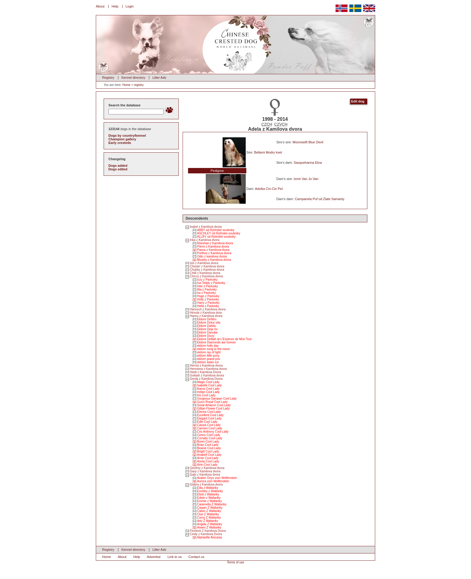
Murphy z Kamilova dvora (214, 259)
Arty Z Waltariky (207, 521)
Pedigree (217, 170)
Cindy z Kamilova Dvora (206, 534)
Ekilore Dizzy (205, 335)
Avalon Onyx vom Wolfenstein (217, 478)
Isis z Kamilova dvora (204, 263)
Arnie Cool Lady (207, 458)
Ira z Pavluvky (206, 292)
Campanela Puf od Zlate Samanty (319, 199)
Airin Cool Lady (207, 464)
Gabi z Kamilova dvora (205, 474)
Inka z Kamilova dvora (204, 240)
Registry (108, 77)
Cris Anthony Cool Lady (213, 431)
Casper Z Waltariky (210, 507)
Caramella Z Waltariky (211, 504)
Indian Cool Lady (208, 392)
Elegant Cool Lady (209, 418)
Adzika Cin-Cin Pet (269, 188)
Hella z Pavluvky (208, 306)
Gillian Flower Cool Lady (213, 408)
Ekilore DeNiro (206, 319)
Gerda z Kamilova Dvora (206, 378)
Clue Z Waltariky (208, 514)
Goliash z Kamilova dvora (207, 375)
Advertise (154, 557)
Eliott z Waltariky (208, 494)
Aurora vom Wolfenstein (213, 481)
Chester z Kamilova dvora (207, 266)
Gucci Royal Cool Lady (212, 402)
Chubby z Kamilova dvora (207, 269)
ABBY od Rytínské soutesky (215, 230)
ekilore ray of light (208, 352)
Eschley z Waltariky (210, 491)
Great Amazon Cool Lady (214, 405)
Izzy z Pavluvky (207, 279)
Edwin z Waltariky (209, 497)
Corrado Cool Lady (209, 438)
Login (130, 6)
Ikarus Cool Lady (208, 388)
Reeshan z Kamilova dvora (215, 243)
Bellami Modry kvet (268, 152)
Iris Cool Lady (206, 395)
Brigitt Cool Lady (208, 451)
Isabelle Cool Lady (209, 385)
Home (126, 85)
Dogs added (117, 165)
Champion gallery (122, 139)
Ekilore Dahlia (206, 326)
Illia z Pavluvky (207, 289)
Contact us (197, 557)
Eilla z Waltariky (207, 487)
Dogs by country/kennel (127, 135)
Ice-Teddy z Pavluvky (211, 283)
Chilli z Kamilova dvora (205, 273)
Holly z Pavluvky (208, 299)
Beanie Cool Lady (209, 448)
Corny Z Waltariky (209, 517)
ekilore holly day (208, 345)
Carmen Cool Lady (209, 428)
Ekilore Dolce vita (208, 322)
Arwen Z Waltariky (209, 527)
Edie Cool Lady (207, 421)
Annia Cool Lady (208, 461)
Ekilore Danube (207, 332)
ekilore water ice (208, 362)
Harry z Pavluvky (208, 302)
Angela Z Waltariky (209, 524)
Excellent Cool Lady (210, 415)
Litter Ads (159, 77)
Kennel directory (133, 77)
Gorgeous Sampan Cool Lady (217, 398)
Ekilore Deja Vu (207, 329)
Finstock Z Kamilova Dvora (208, 530)
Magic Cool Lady (208, 382)
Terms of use (235, 562)
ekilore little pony (208, 355)
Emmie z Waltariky (209, 501)
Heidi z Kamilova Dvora (205, 372)
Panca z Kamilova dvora (213, 249)
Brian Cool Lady (207, 444)
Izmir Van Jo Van (306, 179)
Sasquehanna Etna (308, 162)
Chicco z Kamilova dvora (206, 276)
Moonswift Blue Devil (308, 142)
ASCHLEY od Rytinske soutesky (218, 233)
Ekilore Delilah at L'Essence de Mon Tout (224, 339)
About (100, 6)
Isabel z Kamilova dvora (206, 226)
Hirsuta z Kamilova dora (206, 312)
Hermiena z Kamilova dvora (208, 368)
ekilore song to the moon (213, 349)
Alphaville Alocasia (209, 537)
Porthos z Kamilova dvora (214, 253)
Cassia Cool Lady (208, 425)
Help (115, 6)
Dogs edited (117, 169)
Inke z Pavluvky (207, 286)
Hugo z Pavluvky (208, 296)
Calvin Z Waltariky (209, 511)
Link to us (175, 557)
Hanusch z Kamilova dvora (208, 309)
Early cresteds (119, 143)
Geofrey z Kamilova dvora (207, 468)
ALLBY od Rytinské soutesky (216, 236)
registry (139, 85)
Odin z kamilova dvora (212, 256)
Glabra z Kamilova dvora (206, 484)
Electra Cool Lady (209, 411)
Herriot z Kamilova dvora (206, 365)
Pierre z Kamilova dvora (213, 246)
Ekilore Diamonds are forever (216, 342)
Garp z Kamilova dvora (205, 471)
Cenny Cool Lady (208, 435)
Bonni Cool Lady (208, 441)
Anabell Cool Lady (209, 454)
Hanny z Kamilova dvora (206, 316)
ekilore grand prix (208, 359)
